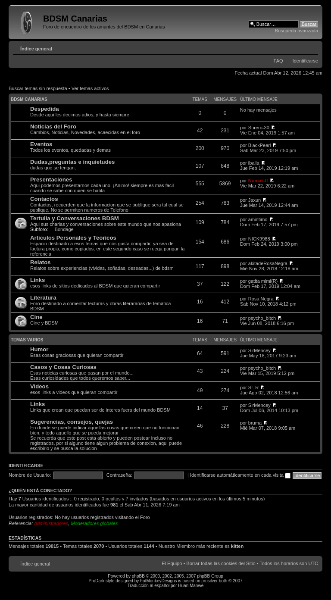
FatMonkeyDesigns (158, 580)
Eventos (41, 144)
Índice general (36, 48)
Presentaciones (51, 179)
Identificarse (305, 60)
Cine (36, 317)
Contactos (44, 199)
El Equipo (172, 563)
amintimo (258, 219)
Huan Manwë (190, 585)
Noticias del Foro (53, 126)
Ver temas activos (90, 88)
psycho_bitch (262, 318)
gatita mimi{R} (263, 281)
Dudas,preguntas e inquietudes (72, 162)
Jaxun (254, 200)
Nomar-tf (258, 180)
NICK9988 (259, 238)
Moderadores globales (94, 523)
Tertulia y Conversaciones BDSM (74, 218)
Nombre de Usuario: (30, 475)
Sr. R (253, 387)
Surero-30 (258, 127)
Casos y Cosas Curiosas (63, 367)
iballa (253, 163)
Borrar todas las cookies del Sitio (220, 563)
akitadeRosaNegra (267, 263)
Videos (39, 386)
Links (37, 280)
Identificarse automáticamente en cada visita (240, 475)
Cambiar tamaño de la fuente (312, 47)
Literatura (43, 297)
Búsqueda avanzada (296, 30)
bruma (255, 422)
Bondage (64, 229)
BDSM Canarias (29, 99)
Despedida (44, 109)
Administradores (51, 523)
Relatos (40, 262)
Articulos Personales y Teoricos (73, 237)
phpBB (138, 576)
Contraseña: (119, 475)
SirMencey (259, 350)
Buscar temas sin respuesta (38, 88)
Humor (39, 349)
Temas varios (27, 340)
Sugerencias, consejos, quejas (71, 422)
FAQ (278, 60)
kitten (237, 546)
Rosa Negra (261, 298)
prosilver (209, 580)
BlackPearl (259, 145)
